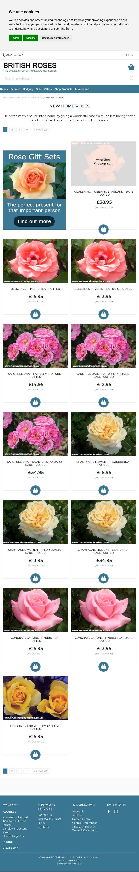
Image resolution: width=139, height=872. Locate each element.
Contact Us (44, 815)
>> (27, 130)
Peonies (18, 89)
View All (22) (40, 130)
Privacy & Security (83, 827)
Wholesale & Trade (49, 819)
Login (129, 55)
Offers (50, 89)
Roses (6, 89)
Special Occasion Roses (31, 97)
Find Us (77, 815)
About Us (78, 812)
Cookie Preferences (84, 823)
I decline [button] (30, 38)
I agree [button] (15, 38)
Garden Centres (82, 819)
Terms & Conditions (84, 830)
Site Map (43, 827)
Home (6, 97)
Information (85, 89)
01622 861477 (11, 848)
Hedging (31, 89)
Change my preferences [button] (55, 38)
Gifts (41, 89)
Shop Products (66, 89)
